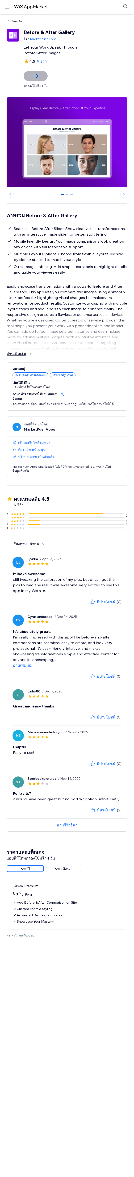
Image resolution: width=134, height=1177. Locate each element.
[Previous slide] (10, 194)
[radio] (25, 868)
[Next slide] (123, 194)
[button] (63, 394)
